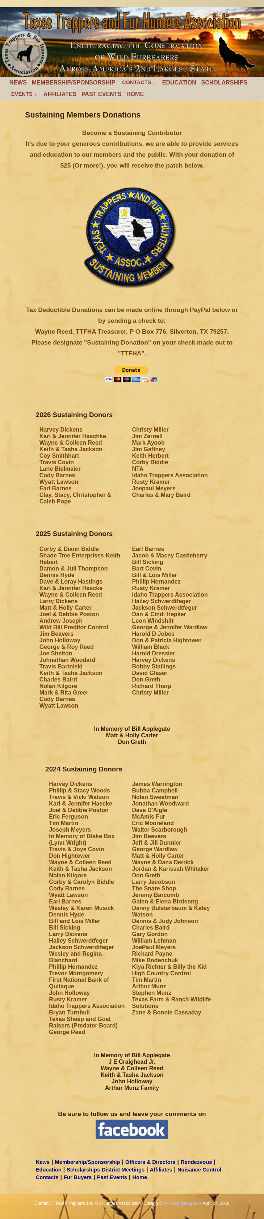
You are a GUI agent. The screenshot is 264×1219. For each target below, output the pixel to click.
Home (135, 94)
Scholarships (224, 82)
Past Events (101, 94)
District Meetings (123, 1170)
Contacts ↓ (138, 82)
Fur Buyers (78, 1177)
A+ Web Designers (183, 1203)
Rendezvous (196, 1162)
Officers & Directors (150, 1162)
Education (179, 82)
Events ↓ (24, 94)
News (18, 82)
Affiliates (59, 94)
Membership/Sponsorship (73, 82)
